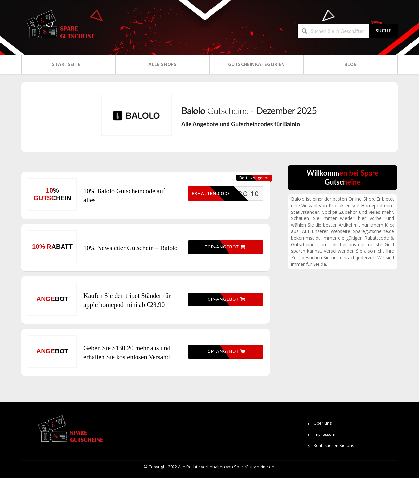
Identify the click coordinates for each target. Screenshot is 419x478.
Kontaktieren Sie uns (334, 445)
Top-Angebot (225, 247)
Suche (384, 30)
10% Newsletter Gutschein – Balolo (130, 247)
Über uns (323, 423)
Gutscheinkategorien (256, 64)
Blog (350, 64)
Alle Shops (162, 64)
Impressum (324, 434)
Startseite (66, 64)
